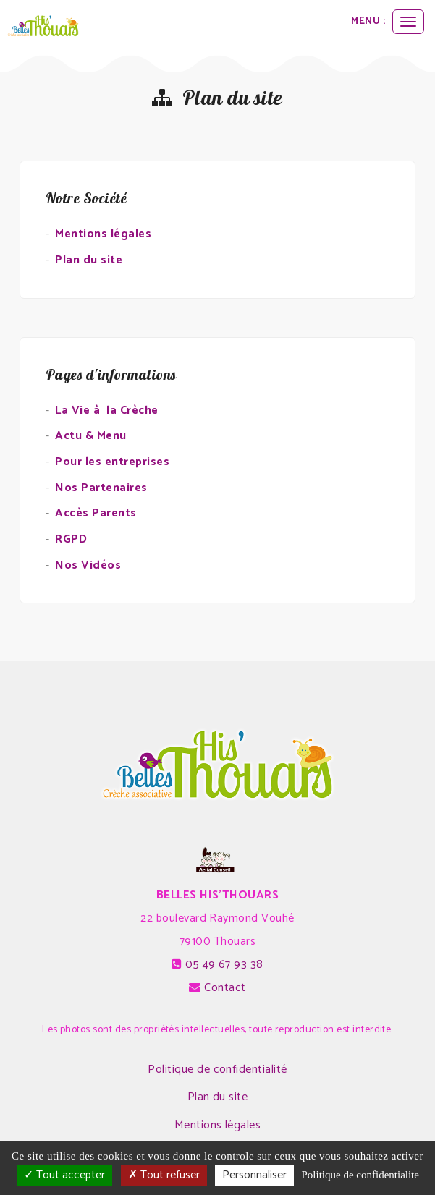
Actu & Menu (90, 436)
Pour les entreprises (112, 462)
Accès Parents (95, 513)
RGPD (71, 539)
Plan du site (88, 260)
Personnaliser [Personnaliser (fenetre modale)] (254, 1175)
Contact (224, 988)
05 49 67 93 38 (224, 964)
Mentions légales (103, 234)
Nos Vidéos (88, 565)
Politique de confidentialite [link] (359, 1175)
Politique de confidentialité (217, 1069)
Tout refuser (164, 1175)
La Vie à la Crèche (106, 410)
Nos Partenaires (101, 488)
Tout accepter (64, 1175)
